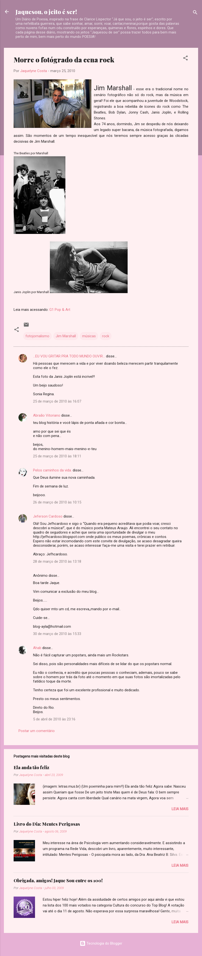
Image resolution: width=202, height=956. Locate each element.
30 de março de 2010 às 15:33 (57, 634)
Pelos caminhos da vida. (52, 470)
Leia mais (180, 809)
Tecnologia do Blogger (101, 943)
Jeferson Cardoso (47, 516)
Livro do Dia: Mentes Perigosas (47, 824)
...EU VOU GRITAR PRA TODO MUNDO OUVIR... (69, 356)
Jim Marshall (66, 336)
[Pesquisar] (195, 13)
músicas (89, 336)
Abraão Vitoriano (46, 415)
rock (105, 336)
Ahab (37, 648)
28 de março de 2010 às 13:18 (57, 561)
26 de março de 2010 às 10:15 (57, 502)
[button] (185, 59)
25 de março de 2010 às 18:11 (57, 456)
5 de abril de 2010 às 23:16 (54, 719)
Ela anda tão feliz (31, 767)
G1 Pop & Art (59, 309)
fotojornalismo (37, 336)
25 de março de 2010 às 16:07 (57, 401)
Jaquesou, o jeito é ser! (46, 12)
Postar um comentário (36, 731)
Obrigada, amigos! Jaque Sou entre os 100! (58, 880)
